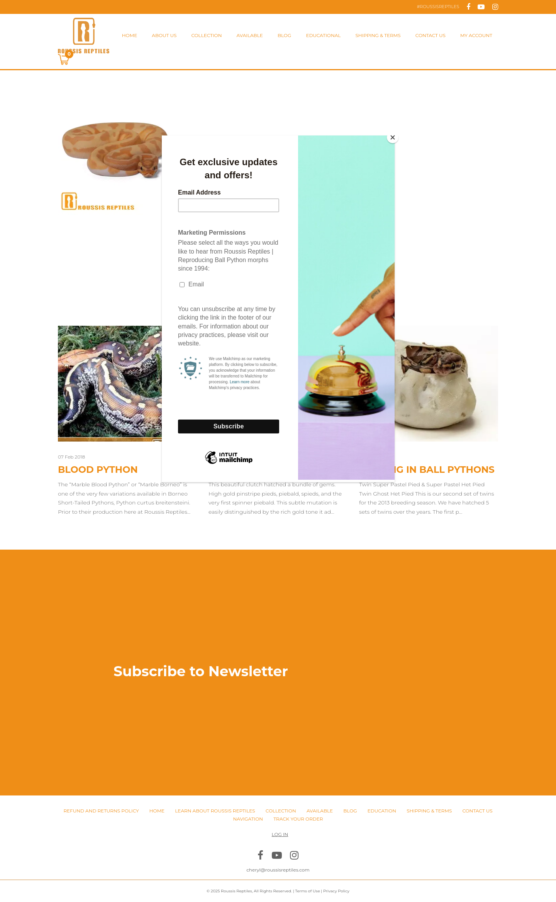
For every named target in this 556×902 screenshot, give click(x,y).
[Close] (392, 137)
